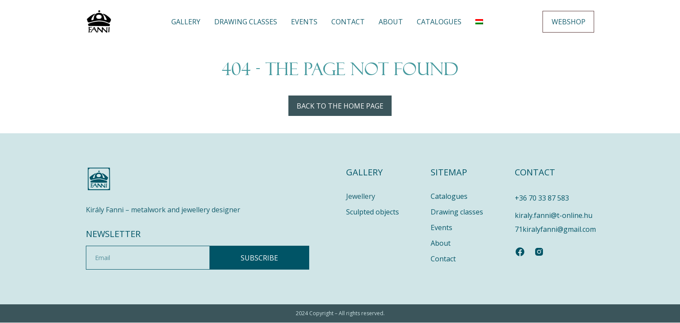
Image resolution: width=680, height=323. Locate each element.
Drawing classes (457, 212)
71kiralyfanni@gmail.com (555, 229)
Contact (348, 21)
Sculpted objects (372, 212)
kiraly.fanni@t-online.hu (553, 216)
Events (304, 21)
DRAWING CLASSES (245, 21)
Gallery (185, 21)
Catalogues (439, 21)
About (391, 21)
